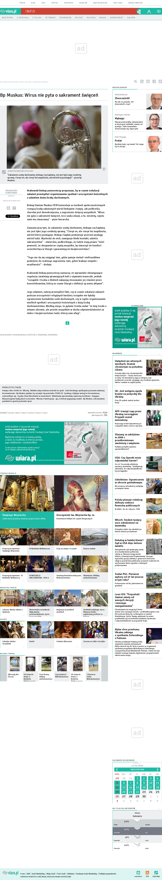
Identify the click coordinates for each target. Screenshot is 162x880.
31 (130, 778)
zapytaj (54, 3)
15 (137, 787)
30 (124, 778)
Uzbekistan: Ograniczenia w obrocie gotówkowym (129, 481)
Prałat (118, 140)
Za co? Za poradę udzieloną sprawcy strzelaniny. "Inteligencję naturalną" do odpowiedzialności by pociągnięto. (128, 467)
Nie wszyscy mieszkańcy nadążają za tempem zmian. (129, 487)
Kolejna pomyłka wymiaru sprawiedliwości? (125, 448)
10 (150, 783)
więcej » (23, 552)
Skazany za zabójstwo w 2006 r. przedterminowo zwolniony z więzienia (127, 439)
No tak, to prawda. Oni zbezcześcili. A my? (124, 103)
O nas (22, 874)
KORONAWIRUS (20, 335)
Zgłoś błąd (156, 872)
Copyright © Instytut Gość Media (33, 877)
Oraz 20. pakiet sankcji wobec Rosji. (127, 401)
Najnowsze (117, 353)
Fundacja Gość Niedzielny (86, 874)
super (44, 413)
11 (157, 783)
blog (33, 3)
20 (124, 792)
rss (142, 81)
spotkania (68, 3)
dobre (38, 413)
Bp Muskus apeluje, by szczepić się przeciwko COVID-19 (39, 393)
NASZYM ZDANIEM (120, 87)
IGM (28, 874)
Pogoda (137, 813)
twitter (160, 81)
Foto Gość (61, 874)
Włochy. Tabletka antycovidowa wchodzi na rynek (43, 390)
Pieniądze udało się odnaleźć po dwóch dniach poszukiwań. (128, 530)
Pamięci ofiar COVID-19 (11, 390)
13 (124, 787)
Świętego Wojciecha (14, 515)
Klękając (120, 118)
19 (117, 792)
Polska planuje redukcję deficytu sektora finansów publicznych (129, 502)
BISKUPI (8, 335)
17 (150, 787)
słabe (23, 413)
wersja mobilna (136, 3)
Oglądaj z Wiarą (7, 654)
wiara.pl (10, 11)
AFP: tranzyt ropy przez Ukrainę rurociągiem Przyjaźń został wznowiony (128, 415)
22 (137, 792)
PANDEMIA (53, 335)
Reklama (70, 874)
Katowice (137, 816)
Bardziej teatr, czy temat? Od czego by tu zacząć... (129, 145)
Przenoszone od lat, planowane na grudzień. (129, 584)
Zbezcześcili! (122, 98)
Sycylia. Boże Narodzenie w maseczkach (34, 396)
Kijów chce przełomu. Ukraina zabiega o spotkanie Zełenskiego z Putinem (129, 634)
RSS (147, 872)
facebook (154, 81)
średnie (30, 413)
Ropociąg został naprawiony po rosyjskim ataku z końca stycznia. (129, 424)
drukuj (14, 208)
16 (144, 787)
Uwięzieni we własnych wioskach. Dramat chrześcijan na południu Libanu (128, 365)
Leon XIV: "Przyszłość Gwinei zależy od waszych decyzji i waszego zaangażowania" (127, 600)
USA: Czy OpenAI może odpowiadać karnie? (128, 459)
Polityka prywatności (107, 874)
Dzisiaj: (137, 765)
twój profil (149, 11)
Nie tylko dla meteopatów (124, 808)
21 (130, 792)
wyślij (8, 208)
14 (130, 787)
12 (117, 787)
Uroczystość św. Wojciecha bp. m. (75, 515)
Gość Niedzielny (100, 3)
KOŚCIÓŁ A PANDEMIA (37, 335)
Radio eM (83, 3)
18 (157, 787)
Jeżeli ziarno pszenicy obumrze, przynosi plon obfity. (24, 518)
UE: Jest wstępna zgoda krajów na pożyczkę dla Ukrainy (128, 394)
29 (117, 778)
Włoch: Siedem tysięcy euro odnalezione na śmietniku (128, 522)
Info (30, 11)
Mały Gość (118, 3)
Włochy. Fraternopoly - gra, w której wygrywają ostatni (59, 399)
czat (43, 3)
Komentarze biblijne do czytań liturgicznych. (74, 518)
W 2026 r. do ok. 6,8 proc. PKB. (127, 509)
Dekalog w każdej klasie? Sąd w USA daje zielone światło (129, 543)
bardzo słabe (14, 413)
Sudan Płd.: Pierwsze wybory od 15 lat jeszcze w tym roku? (129, 577)
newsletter (148, 81)
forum (22, 3)
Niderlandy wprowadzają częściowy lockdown (71, 396)
